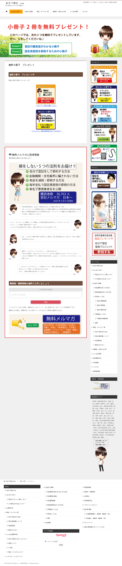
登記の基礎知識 (101, 301)
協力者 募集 (87, 509)
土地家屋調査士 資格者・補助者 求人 (98, 514)
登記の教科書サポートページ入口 (94, 527)
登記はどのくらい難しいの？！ (17, 499)
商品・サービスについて (15, 552)
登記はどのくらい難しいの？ (103, 274)
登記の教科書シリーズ (101, 336)
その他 (10, 547)
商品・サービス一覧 (43, 11)
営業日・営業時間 (89, 492)
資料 (96, 323)
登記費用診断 (51, 500)
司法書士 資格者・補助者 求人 (97, 518)
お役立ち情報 (29, 11)
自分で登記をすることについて (17, 539)
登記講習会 (98, 340)
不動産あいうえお (100, 314)
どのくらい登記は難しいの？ (46, 106)
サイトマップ (88, 522)
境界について (12, 543)
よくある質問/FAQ (12, 534)
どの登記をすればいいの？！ (17, 503)
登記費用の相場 (52, 496)
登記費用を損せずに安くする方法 (57, 492)
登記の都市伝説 (101, 309)
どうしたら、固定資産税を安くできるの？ (46, 131)
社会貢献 (96, 362)
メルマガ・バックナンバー (14, 556)
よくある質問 (74, 11)
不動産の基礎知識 (102, 318)
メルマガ (84, 11)
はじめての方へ (16, 11)
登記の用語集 (101, 305)
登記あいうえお (99, 296)
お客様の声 (9, 508)
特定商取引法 (97, 358)
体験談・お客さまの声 (59, 11)
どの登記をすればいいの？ (103, 279)
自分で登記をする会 (101, 331)
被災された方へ (99, 345)
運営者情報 (96, 371)
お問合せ (87, 496)
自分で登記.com (98, 265)
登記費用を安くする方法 (102, 287)
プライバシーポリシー (91, 505)
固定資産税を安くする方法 (103, 292)
